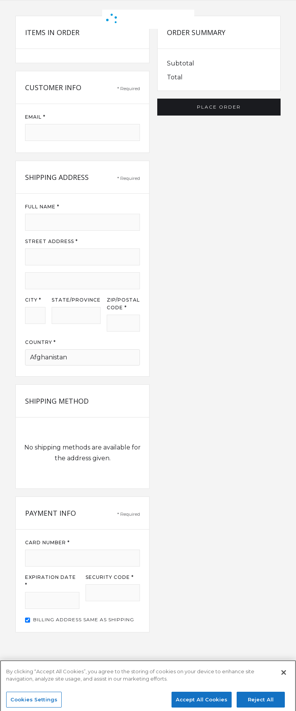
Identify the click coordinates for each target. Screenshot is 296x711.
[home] (148, 19)
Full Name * (42, 207)
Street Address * (51, 241)
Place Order (219, 107)
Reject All (261, 702)
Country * (40, 342)
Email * (35, 117)
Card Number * (47, 542)
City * (33, 300)
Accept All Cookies (201, 702)
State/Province (76, 300)
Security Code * (110, 577)
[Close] (283, 675)
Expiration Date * (50, 581)
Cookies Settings (33, 702)
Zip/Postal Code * (123, 303)
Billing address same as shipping (83, 619)
